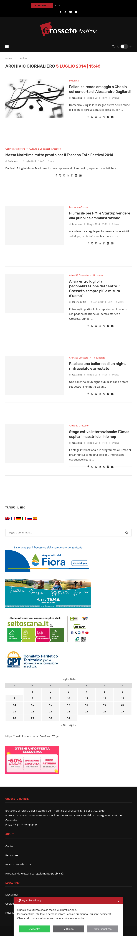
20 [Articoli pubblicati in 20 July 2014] (122, 705)
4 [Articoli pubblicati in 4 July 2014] (86, 691)
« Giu (64, 725)
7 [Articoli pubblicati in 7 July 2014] (14, 698)
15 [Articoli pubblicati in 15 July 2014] (32, 705)
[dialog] (68, 916)
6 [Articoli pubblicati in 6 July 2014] (122, 691)
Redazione (77, 97)
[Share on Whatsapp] (104, 117)
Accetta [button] (34, 928)
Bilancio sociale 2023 (18, 864)
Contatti (10, 846)
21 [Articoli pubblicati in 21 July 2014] (14, 711)
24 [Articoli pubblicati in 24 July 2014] (68, 711)
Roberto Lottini (79, 301)
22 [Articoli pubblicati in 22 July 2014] (32, 711)
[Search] (113, 46)
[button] (55, 5)
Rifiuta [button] (68, 928)
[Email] (76, 11)
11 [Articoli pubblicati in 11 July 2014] (86, 698)
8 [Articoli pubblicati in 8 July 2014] (32, 698)
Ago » (72, 725)
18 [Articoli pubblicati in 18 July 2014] (86, 705)
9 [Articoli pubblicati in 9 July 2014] (50, 698)
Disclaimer (11, 894)
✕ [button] (118, 901)
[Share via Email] (112, 117)
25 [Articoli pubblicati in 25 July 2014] (86, 711)
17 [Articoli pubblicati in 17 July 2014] (68, 705)
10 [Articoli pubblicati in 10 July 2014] (68, 698)
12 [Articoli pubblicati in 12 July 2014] (104, 698)
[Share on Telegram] (108, 117)
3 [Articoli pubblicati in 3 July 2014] (68, 691)
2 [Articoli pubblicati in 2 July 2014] (50, 691)
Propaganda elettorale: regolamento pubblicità (34, 873)
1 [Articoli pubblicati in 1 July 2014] (32, 691)
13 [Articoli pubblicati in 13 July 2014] (122, 698)
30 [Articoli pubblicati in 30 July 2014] (50, 718)
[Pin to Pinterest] (96, 117)
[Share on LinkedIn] (100, 117)
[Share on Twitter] (92, 117)
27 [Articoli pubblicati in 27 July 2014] (122, 711)
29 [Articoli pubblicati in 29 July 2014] (32, 718)
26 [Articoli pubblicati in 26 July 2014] (104, 711)
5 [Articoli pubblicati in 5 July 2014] (104, 691)
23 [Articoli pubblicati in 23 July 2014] (50, 711)
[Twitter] (65, 11)
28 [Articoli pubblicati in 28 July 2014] (14, 718)
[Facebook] (60, 11)
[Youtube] (70, 11)
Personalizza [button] (103, 928)
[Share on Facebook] (88, 117)
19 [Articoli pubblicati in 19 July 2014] (104, 705)
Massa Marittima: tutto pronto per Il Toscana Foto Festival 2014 (59, 155)
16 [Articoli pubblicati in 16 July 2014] (50, 705)
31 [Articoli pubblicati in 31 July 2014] (68, 718)
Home (8, 58)
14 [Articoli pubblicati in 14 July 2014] (14, 705)
